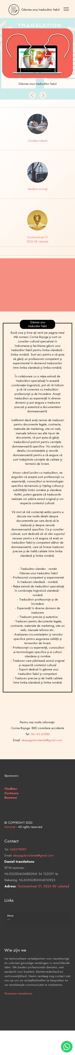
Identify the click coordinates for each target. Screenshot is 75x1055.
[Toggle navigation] (66, 8)
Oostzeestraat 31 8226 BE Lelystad (37, 239)
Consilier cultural (37, 141)
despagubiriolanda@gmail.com (33, 866)
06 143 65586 (40, 756)
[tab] (37, 918)
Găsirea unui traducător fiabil (40, 9)
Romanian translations (18, 1004)
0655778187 (18, 860)
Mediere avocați (37, 189)
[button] (32, 95)
